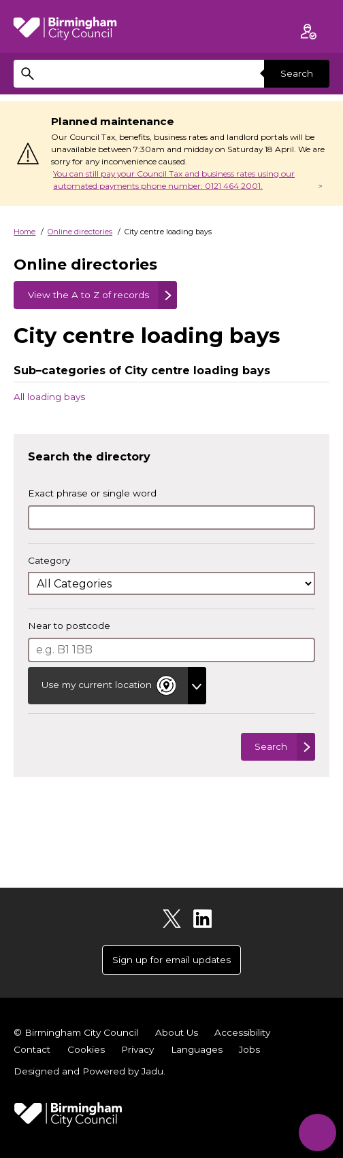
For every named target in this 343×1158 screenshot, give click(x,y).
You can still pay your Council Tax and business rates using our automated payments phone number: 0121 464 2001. (174, 179)
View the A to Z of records (88, 294)
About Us (176, 1032)
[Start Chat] (317, 1132)
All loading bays (49, 396)
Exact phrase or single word (92, 493)
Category (49, 560)
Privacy (137, 1049)
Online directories (80, 231)
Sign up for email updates (171, 959)
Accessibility (242, 1032)
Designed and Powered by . (89, 1071)
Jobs (249, 1049)
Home (24, 231)
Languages (197, 1049)
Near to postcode (69, 625)
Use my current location (110, 686)
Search (296, 73)
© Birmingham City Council (76, 1032)
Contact (32, 1049)
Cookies (86, 1049)
